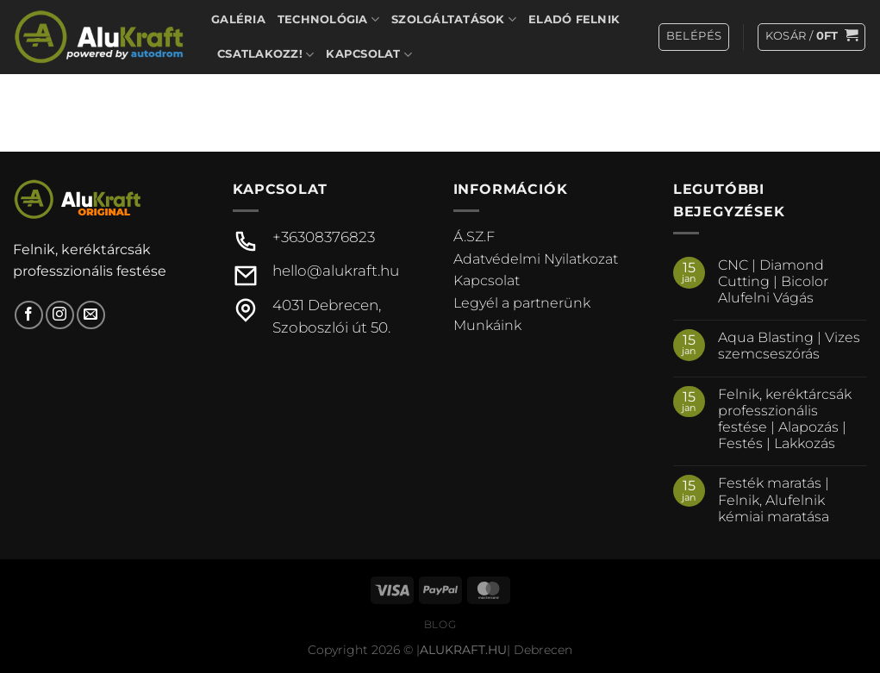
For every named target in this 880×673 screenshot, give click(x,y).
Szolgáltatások (453, 19)
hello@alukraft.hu (335, 270)
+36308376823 (323, 237)
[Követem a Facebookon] (29, 315)
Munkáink (487, 325)
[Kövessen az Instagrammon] (60, 315)
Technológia (328, 19)
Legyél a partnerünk (521, 303)
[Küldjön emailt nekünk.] (91, 315)
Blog (440, 624)
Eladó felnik (574, 19)
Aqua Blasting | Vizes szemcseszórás (789, 345)
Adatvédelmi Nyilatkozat (535, 259)
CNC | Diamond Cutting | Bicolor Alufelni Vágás (773, 281)
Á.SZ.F (474, 236)
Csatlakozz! (265, 55)
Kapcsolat (369, 55)
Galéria (238, 19)
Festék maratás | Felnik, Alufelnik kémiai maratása (773, 499)
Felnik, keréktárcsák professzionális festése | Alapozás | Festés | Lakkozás (785, 419)
